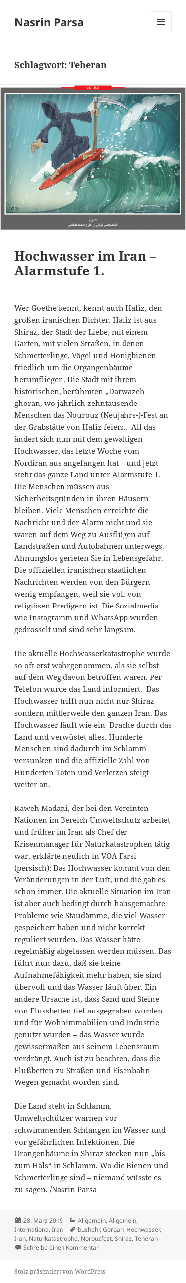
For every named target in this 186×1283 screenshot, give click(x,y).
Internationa (31, 1229)
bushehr (89, 1229)
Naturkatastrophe (53, 1238)
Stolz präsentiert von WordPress (59, 1271)
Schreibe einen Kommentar (61, 1247)
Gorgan (113, 1229)
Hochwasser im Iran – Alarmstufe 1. (85, 263)
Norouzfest (96, 1238)
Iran (57, 1229)
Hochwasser (143, 1229)
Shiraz (123, 1238)
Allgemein (92, 1220)
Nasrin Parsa (49, 21)
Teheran (146, 1238)
